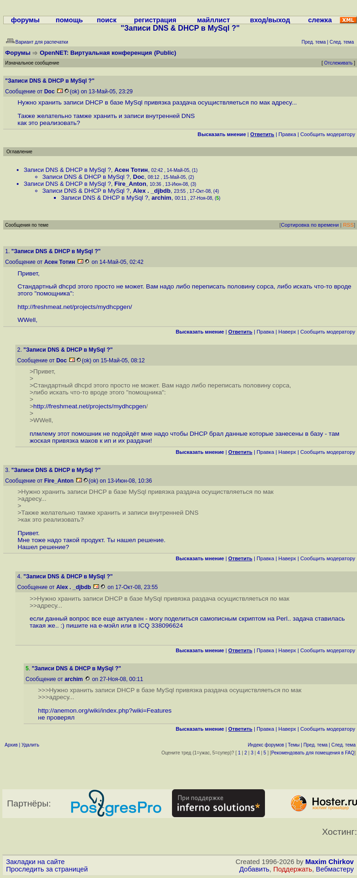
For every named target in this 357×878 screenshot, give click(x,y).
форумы (25, 20)
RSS (348, 225)
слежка (320, 20)
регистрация (155, 20)
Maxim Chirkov (329, 861)
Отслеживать (338, 63)
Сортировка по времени (310, 225)
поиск (106, 20)
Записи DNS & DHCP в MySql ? (67, 169)
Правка (287, 134)
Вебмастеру (335, 869)
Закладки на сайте (35, 861)
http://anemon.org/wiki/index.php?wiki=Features (105, 710)
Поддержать (292, 869)
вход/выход (270, 20)
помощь (69, 20)
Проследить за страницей (47, 869)
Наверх (287, 331)
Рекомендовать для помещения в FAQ (313, 752)
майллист (213, 20)
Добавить (254, 869)
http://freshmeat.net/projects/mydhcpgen (74, 306)
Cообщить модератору (327, 134)
